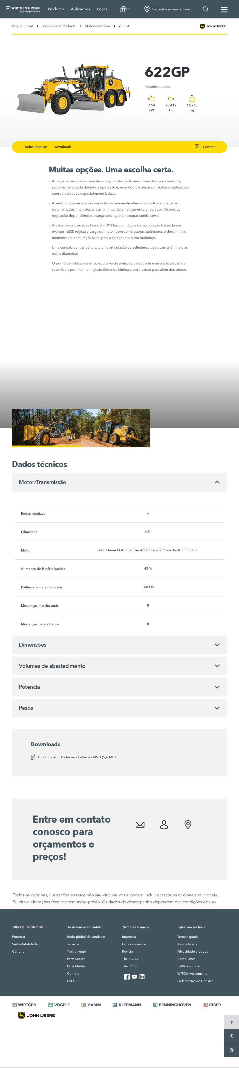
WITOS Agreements (192, 974)
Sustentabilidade (25, 945)
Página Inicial (22, 26)
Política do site (188, 967)
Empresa (18, 937)
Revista (127, 952)
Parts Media (76, 967)
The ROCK (130, 967)
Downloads (65, 147)
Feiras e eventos (134, 945)
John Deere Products (59, 26)
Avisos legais (187, 945)
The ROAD (130, 959)
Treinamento (76, 952)
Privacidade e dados (192, 952)
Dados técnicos (37, 147)
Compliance (186, 959)
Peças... (103, 9)
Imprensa (129, 937)
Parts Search (76, 959)
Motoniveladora (97, 26)
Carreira (18, 952)
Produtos (56, 9)
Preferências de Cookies (195, 982)
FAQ (70, 982)
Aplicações (80, 9)
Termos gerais (187, 937)
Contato (73, 974)
